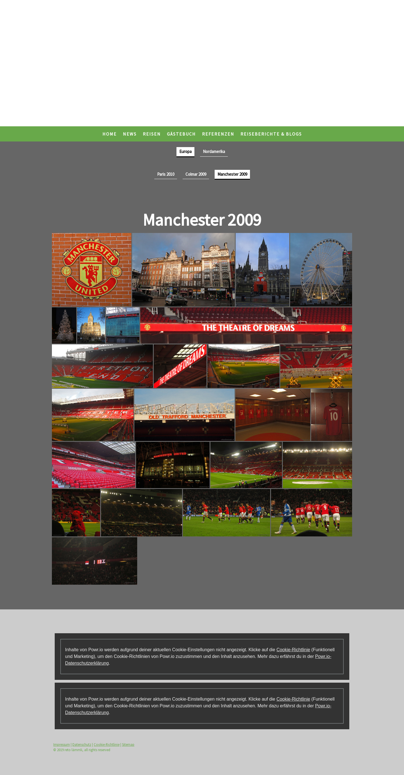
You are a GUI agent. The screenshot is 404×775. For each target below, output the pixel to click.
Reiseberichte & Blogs (271, 134)
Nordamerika (214, 151)
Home (109, 134)
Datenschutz (81, 744)
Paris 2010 (165, 174)
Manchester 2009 (232, 174)
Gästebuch (181, 134)
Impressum (61, 744)
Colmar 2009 (195, 174)
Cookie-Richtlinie (293, 649)
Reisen (152, 134)
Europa (185, 151)
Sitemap (128, 744)
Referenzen (218, 134)
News (130, 134)
